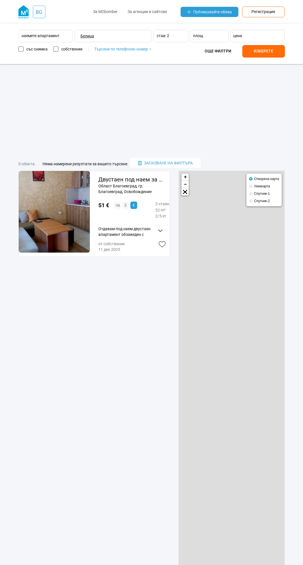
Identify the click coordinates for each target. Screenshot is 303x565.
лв (118, 205)
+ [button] (185, 177)
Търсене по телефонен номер (122, 49)
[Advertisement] (151, 111)
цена (237, 35)
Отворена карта (266, 179)
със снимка (37, 49)
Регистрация (263, 11)
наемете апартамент (41, 35)
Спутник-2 (262, 201)
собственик (72, 49)
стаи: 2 (163, 35)
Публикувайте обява (209, 12)
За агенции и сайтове (147, 11)
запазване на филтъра (165, 163)
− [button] (185, 184)
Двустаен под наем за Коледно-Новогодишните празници (132, 179)
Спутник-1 (262, 194)
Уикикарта (262, 186)
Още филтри (218, 51)
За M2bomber (105, 11)
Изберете (263, 51)
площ (198, 35)
